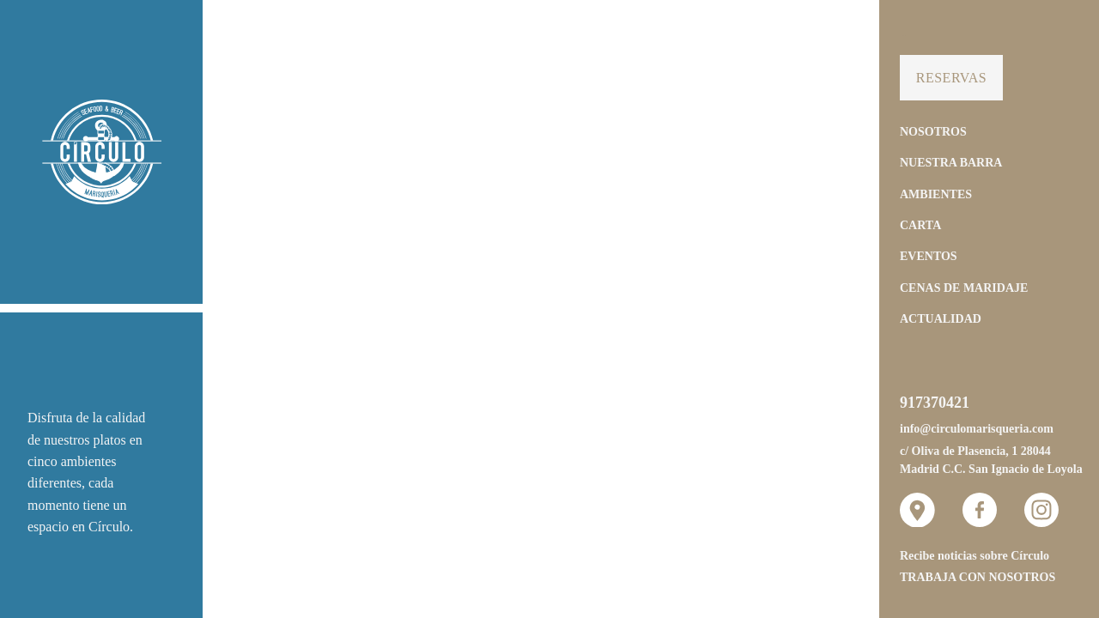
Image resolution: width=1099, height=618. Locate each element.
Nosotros (933, 131)
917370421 (934, 402)
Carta (920, 225)
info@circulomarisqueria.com (976, 428)
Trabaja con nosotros (977, 577)
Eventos (928, 256)
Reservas (951, 77)
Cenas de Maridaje (964, 288)
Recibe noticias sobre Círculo (974, 555)
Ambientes (936, 194)
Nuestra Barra (951, 162)
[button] (232, 280)
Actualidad (940, 318)
